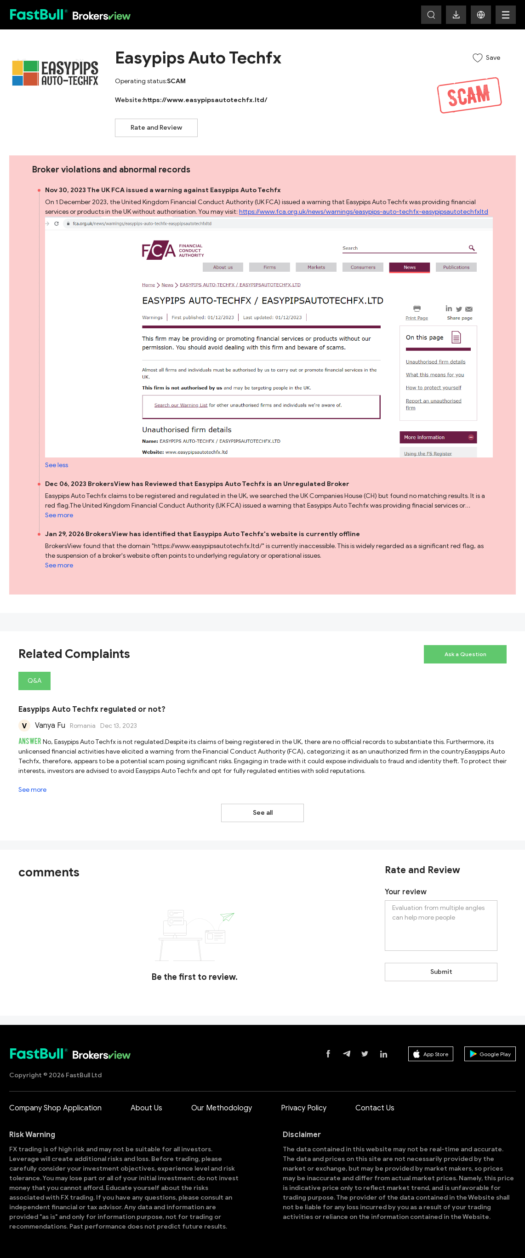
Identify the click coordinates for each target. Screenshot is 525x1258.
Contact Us (374, 1108)
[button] (481, 15)
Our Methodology (221, 1108)
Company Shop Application (55, 1108)
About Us (146, 1108)
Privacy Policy (303, 1108)
